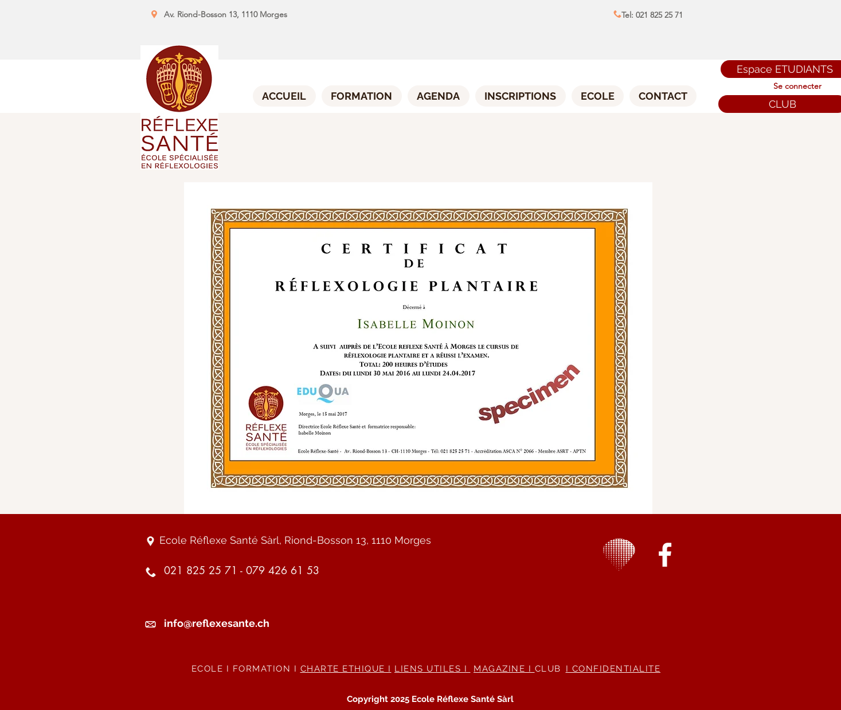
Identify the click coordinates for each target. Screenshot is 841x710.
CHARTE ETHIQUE (344, 669)
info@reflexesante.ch (216, 623)
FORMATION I (266, 669)
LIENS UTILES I (432, 669)
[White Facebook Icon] (665, 555)
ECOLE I (212, 669)
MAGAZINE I (504, 669)
